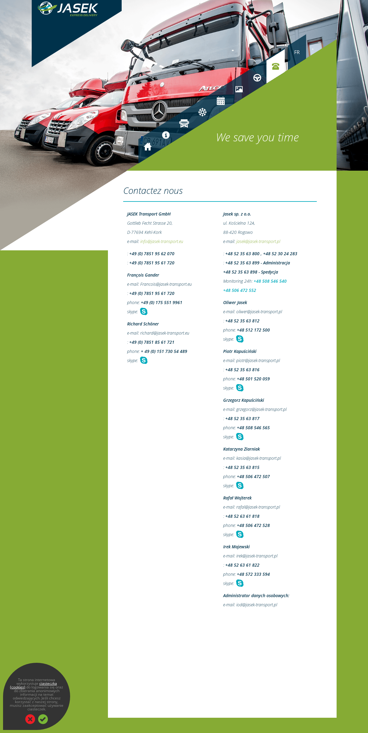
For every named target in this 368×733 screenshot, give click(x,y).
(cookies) (17, 687)
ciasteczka (48, 683)
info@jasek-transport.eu (161, 241)
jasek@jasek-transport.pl (258, 241)
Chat (143, 311)
